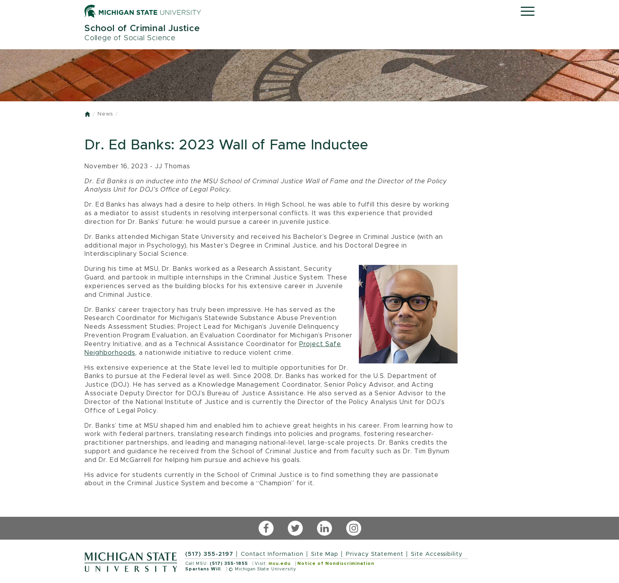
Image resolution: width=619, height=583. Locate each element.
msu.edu (279, 563)
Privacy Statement (374, 554)
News (105, 114)
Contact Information (272, 554)
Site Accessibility (437, 554)
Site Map (324, 554)
